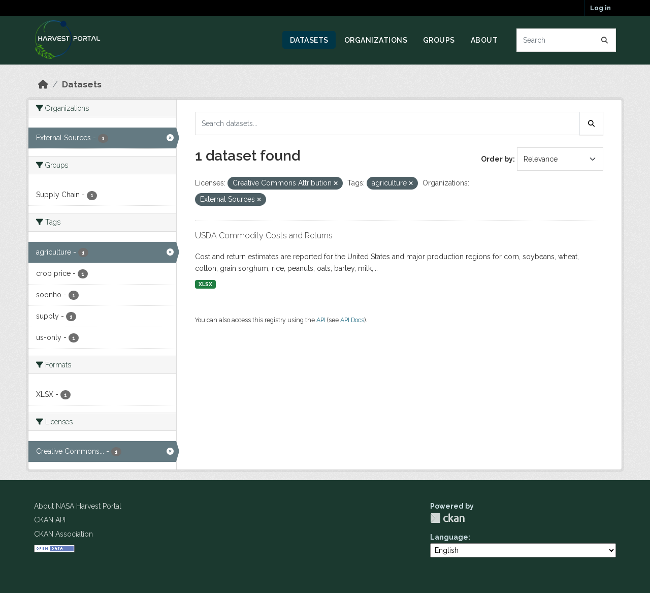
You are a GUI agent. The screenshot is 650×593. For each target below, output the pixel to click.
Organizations (376, 40)
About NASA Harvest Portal (77, 506)
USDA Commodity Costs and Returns (264, 235)
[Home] (43, 84)
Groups (439, 40)
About (484, 40)
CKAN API (50, 520)
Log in (600, 8)
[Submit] (605, 40)
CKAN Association (63, 534)
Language (449, 537)
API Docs (352, 320)
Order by (497, 159)
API (321, 320)
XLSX (205, 284)
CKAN (447, 518)
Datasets (309, 40)
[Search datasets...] (566, 40)
